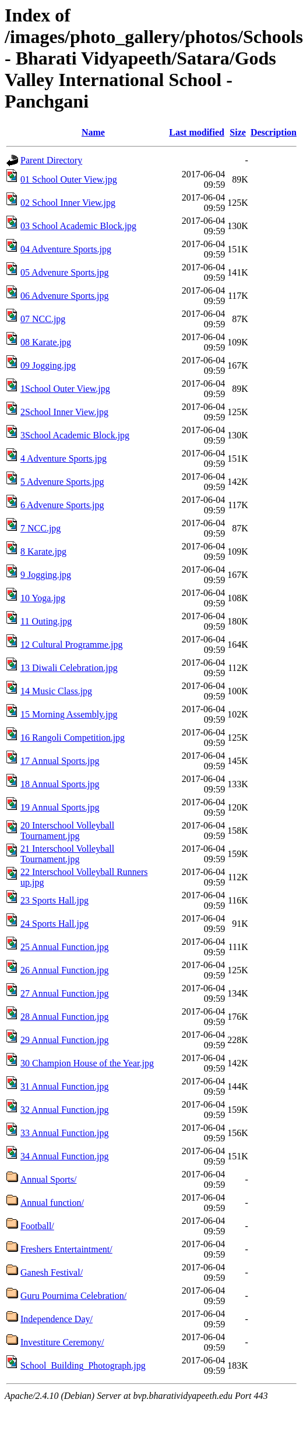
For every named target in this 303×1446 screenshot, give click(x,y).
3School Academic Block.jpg (74, 435)
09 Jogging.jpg (48, 365)
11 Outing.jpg (46, 621)
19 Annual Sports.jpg (60, 807)
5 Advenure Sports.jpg (62, 482)
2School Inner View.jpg (64, 412)
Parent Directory (51, 160)
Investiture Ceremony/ (62, 1342)
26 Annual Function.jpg (64, 970)
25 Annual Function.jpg (64, 947)
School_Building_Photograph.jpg (83, 1365)
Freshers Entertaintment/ (66, 1249)
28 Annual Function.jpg (64, 1017)
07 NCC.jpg (42, 319)
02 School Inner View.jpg (67, 203)
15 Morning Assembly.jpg (69, 714)
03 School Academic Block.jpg (78, 226)
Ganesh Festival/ (51, 1272)
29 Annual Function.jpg (64, 1040)
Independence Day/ (56, 1319)
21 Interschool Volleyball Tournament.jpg (67, 854)
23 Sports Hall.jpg (54, 900)
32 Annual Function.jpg (64, 1110)
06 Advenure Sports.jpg (64, 296)
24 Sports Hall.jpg (54, 924)
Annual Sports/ (48, 1179)
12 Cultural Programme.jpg (71, 644)
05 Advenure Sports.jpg (64, 272)
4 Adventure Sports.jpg (63, 458)
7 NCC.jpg (40, 528)
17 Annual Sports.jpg (60, 761)
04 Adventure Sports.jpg (65, 249)
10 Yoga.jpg (42, 598)
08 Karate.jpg (45, 342)
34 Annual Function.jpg (64, 1156)
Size (238, 132)
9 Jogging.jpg (45, 575)
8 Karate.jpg (43, 551)
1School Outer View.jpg (65, 389)
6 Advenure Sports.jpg (62, 505)
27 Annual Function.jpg (64, 993)
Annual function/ (52, 1203)
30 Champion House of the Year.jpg (87, 1063)
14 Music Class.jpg (56, 691)
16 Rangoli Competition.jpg (72, 737)
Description (274, 132)
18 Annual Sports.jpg (60, 784)
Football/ (37, 1226)
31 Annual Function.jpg (64, 1086)
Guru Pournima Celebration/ (73, 1296)
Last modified (196, 132)
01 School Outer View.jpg (68, 179)
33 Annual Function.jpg (64, 1133)
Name (93, 132)
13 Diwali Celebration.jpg (69, 668)
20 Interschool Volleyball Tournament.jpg (67, 830)
